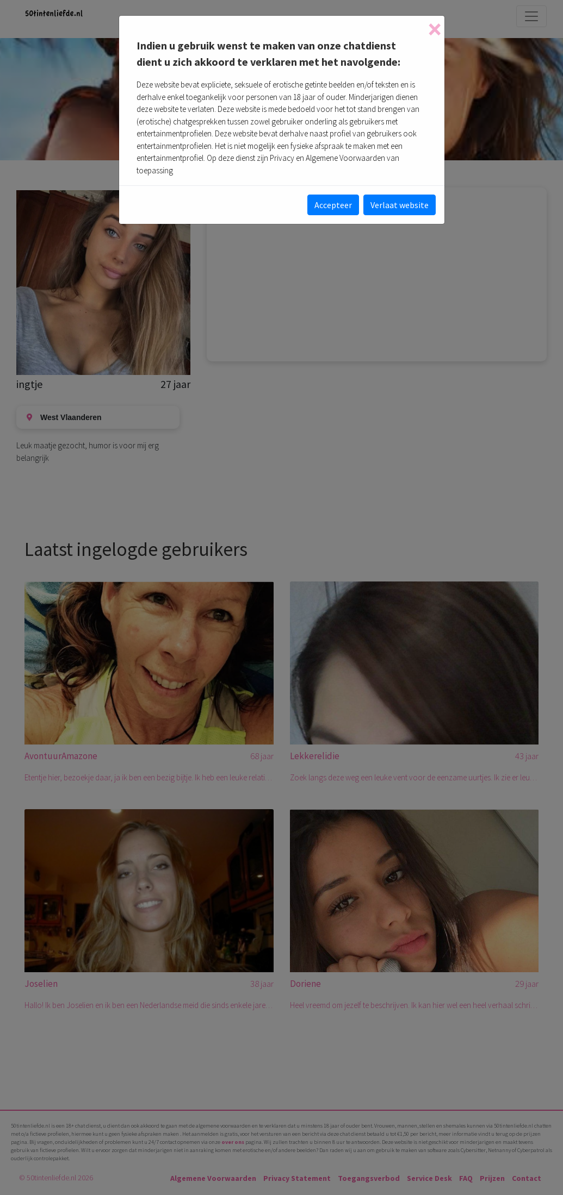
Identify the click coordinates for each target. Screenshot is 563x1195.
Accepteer (333, 204)
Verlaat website (399, 204)
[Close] (434, 29)
